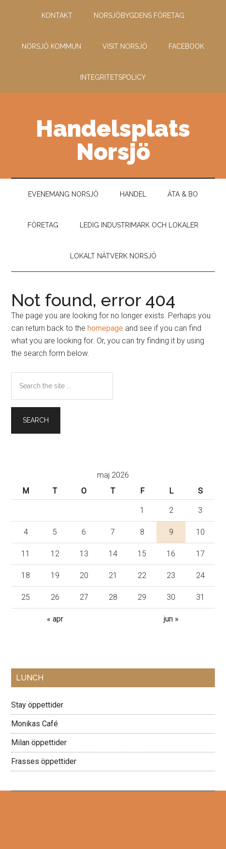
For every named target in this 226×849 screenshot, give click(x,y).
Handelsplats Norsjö (113, 140)
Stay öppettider (37, 704)
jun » (171, 618)
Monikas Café (34, 723)
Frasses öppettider (43, 761)
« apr (55, 618)
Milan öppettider (39, 742)
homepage (105, 328)
